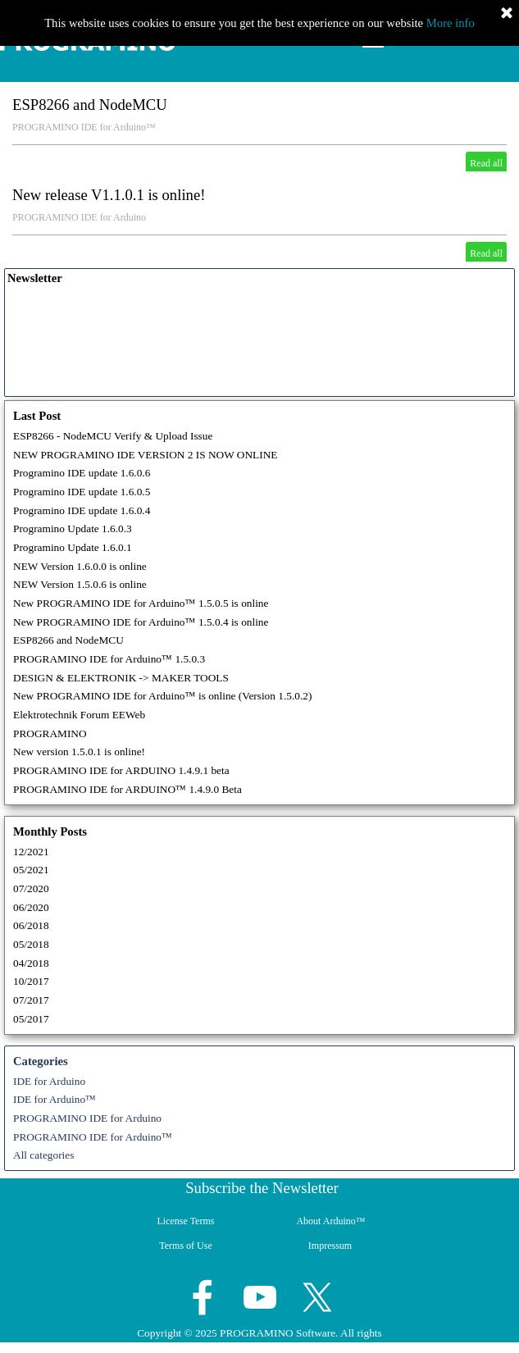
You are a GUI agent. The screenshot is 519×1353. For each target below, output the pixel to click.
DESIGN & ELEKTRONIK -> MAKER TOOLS (121, 678)
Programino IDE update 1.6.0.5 (81, 491)
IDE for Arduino (49, 1081)
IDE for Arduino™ (54, 1099)
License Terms (186, 1221)
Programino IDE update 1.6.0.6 (81, 473)
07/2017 (31, 1000)
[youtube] (259, 1297)
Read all (486, 163)
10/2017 (31, 981)
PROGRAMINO (50, 733)
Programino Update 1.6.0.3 (72, 528)
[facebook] (202, 1297)
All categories (43, 1155)
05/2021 (31, 869)
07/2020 (31, 888)
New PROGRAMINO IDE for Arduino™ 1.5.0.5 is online (140, 603)
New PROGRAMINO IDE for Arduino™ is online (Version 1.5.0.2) (162, 696)
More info (450, 23)
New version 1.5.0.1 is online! (79, 751)
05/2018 (31, 944)
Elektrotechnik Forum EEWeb (79, 714)
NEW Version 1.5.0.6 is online (80, 584)
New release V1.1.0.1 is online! (108, 194)
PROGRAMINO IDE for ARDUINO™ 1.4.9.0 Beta (127, 789)
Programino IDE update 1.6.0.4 (81, 510)
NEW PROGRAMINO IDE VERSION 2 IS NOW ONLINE (145, 455)
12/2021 (31, 851)
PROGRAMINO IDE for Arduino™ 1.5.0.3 (109, 659)
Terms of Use (185, 1245)
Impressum (330, 1245)
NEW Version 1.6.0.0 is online (80, 566)
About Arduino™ (330, 1221)
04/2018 (31, 963)
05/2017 (31, 1019)
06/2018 (31, 925)
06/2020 (31, 907)
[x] (317, 1297)
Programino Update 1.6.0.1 (72, 547)
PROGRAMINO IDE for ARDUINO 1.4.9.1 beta (121, 770)
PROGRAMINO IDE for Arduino (79, 217)
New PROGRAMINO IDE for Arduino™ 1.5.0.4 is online (140, 622)
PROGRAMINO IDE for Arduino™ (84, 127)
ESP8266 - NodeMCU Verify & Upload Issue (112, 436)
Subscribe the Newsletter (262, 1187)
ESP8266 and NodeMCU (89, 104)
